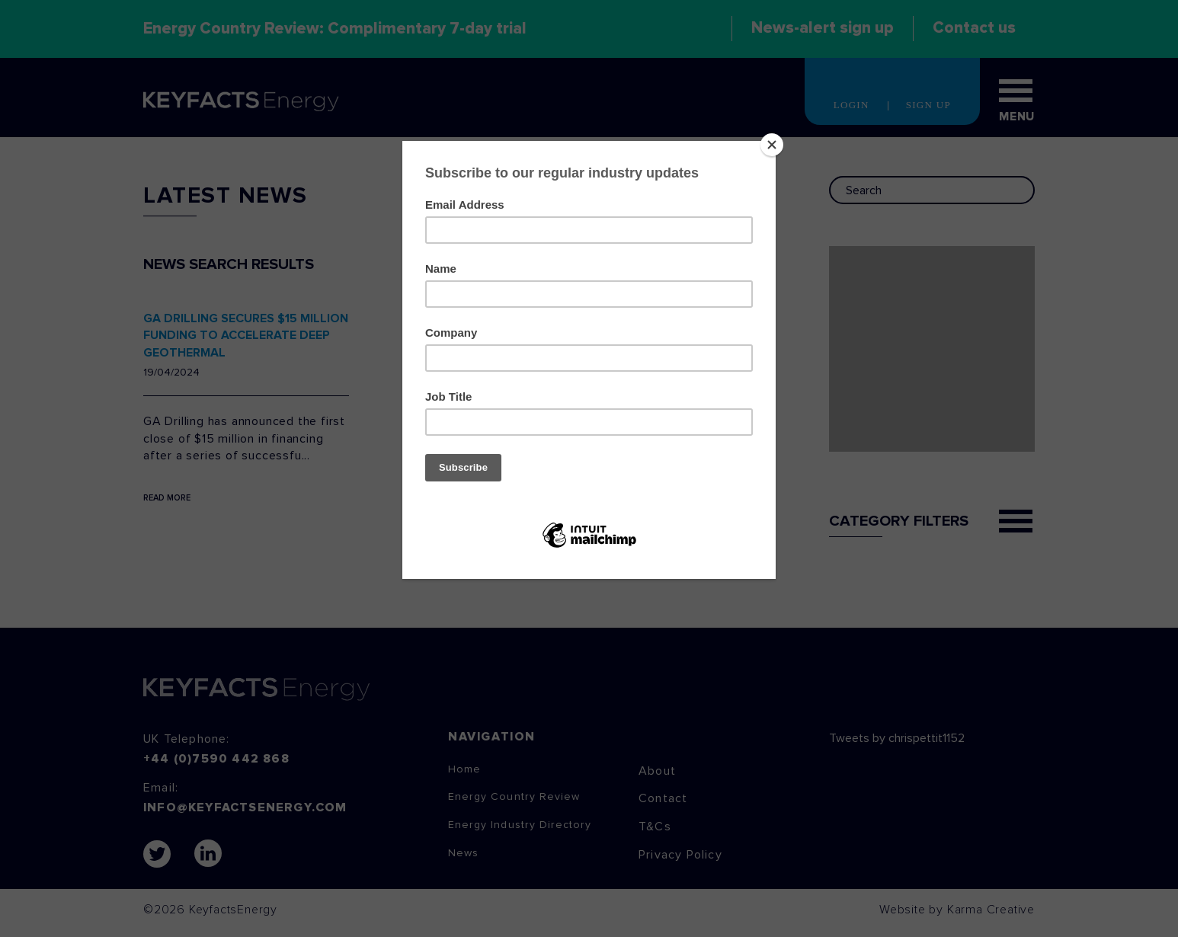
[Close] (771, 144)
